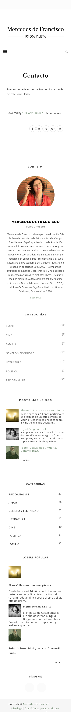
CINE (9, 335)
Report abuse (54, 113)
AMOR (10, 326)
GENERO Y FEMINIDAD (20, 353)
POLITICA (12, 371)
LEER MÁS (35, 297)
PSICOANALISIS (15, 380)
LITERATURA (13, 362)
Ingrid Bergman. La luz (34, 429)
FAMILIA (11, 344)
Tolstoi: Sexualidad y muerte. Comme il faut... (38, 449)
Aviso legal (16, 708)
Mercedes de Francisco (36, 704)
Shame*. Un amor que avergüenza (42, 410)
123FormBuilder (32, 113)
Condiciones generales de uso (42, 708)
